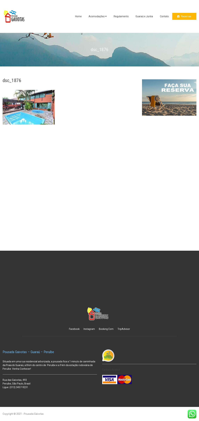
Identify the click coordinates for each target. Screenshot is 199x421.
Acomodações (97, 16)
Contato (164, 16)
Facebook (74, 329)
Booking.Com (106, 329)
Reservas (186, 16)
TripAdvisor (123, 329)
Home (78, 16)
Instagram (89, 329)
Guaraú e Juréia (144, 16)
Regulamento (121, 16)
